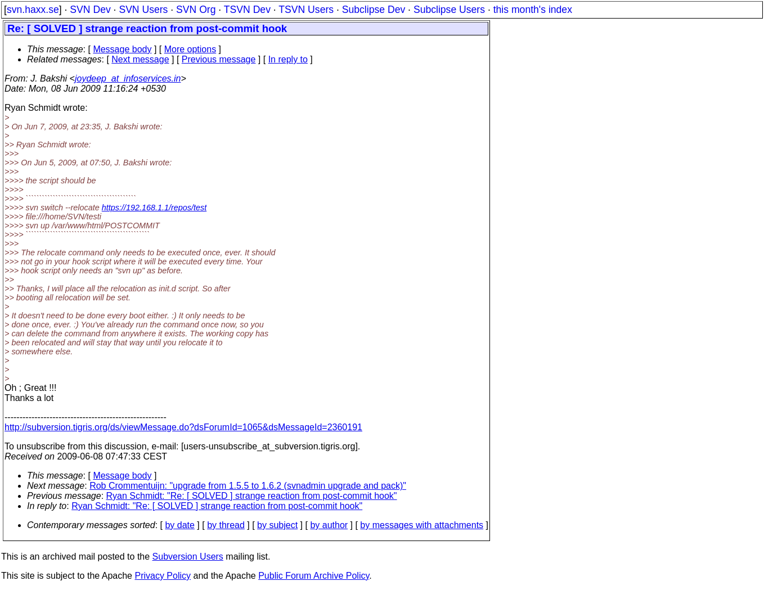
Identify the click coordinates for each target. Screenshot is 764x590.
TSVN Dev (247, 9)
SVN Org (195, 9)
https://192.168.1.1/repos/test (154, 207)
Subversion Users (187, 556)
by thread (226, 525)
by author (329, 525)
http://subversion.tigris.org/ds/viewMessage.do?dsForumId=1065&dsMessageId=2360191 (183, 427)
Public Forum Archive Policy (313, 575)
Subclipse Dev (373, 9)
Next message (140, 59)
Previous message (219, 59)
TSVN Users (306, 9)
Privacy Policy (162, 575)
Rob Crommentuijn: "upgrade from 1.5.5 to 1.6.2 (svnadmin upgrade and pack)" (247, 485)
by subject (277, 525)
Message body (122, 49)
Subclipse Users (449, 9)
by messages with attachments (421, 525)
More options (190, 49)
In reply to (288, 59)
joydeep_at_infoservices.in (128, 78)
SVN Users (143, 9)
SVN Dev (90, 9)
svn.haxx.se (33, 9)
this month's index (532, 9)
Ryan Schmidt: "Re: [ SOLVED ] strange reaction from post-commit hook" (251, 496)
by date (179, 525)
